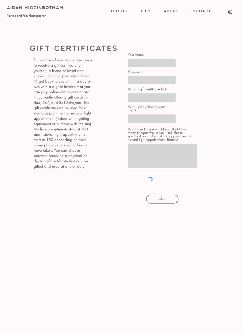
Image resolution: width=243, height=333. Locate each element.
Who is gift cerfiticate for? (147, 89)
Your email (135, 71)
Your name (136, 54)
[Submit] (162, 199)
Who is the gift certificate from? (146, 108)
